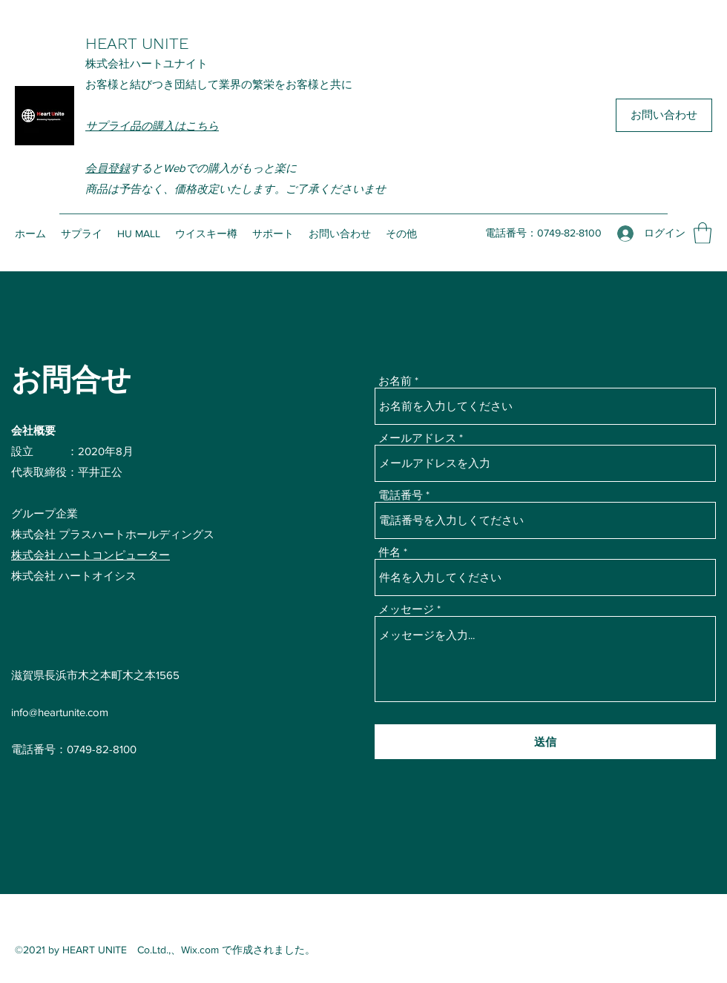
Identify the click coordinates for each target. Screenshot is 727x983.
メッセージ (406, 609)
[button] (702, 233)
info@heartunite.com (59, 712)
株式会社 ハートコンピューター (90, 555)
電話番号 (400, 494)
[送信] (545, 741)
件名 (389, 551)
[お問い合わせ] (664, 115)
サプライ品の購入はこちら (152, 125)
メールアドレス (417, 437)
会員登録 (107, 168)
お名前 (395, 380)
